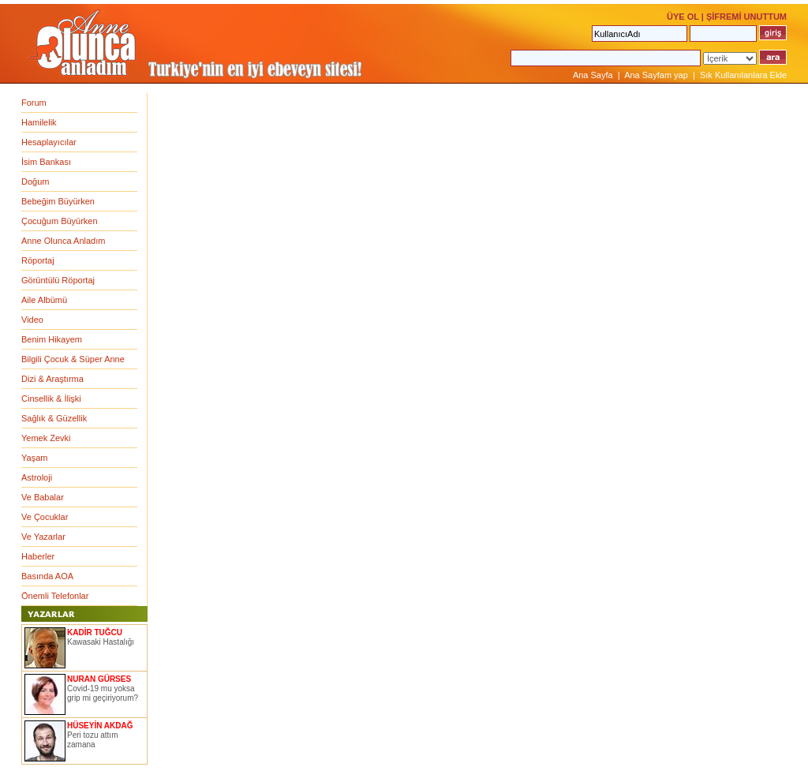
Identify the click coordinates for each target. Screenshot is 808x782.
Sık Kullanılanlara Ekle (743, 75)
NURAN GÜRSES (99, 679)
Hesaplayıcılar (49, 142)
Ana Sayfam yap (656, 75)
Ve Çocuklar (44, 517)
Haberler (37, 556)
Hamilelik (39, 122)
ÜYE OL (683, 16)
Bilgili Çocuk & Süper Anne (73, 359)
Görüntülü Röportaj (58, 280)
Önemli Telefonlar (54, 596)
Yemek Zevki (46, 438)
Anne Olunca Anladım (63, 240)
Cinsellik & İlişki (51, 398)
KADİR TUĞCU (94, 632)
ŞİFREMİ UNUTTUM (746, 16)
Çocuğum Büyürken (59, 221)
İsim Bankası (46, 162)
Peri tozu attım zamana (92, 740)
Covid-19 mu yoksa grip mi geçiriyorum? (102, 693)
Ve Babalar (42, 497)
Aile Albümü (44, 300)
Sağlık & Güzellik (54, 418)
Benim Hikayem (51, 339)
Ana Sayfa (593, 75)
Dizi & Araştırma (52, 379)
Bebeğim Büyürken (58, 201)
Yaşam (34, 457)
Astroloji (36, 477)
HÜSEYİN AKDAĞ (100, 725)
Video (32, 319)
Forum (34, 102)
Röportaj (37, 260)
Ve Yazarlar (43, 536)
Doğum (35, 181)
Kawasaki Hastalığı (100, 642)
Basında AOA (47, 576)
